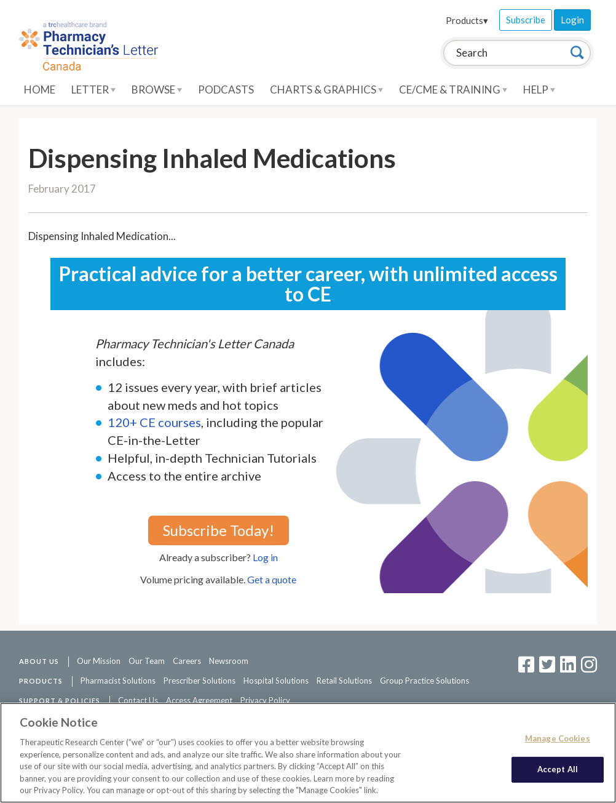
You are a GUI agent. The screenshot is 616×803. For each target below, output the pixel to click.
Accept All (557, 769)
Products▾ (467, 20)
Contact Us (138, 700)
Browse (157, 89)
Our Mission (98, 661)
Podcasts (226, 89)
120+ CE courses (154, 422)
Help (539, 89)
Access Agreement (199, 700)
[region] (308, 753)
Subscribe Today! (218, 530)
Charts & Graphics (326, 89)
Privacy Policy (265, 700)
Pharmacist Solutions (118, 680)
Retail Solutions (344, 680)
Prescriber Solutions (199, 680)
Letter (93, 89)
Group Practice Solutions (424, 680)
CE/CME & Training (453, 89)
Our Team (146, 661)
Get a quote (271, 579)
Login (572, 19)
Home (39, 89)
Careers (187, 661)
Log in (265, 557)
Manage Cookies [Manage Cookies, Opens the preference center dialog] (557, 738)
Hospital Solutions (276, 680)
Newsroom (228, 661)
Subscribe (525, 19)
